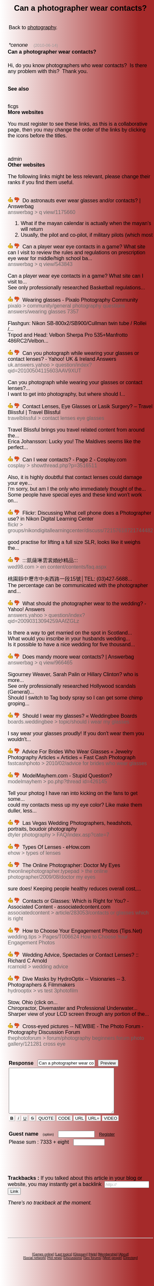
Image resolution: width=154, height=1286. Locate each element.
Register (106, 1143)
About (123, 1263)
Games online (43, 1263)
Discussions (72, 1266)
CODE (64, 1127)
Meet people (112, 1266)
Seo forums (92, 1266)
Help (92, 1263)
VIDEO (110, 1127)
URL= (94, 1127)
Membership (108, 1263)
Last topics (63, 1263)
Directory (130, 1266)
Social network (34, 1266)
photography (42, 27)
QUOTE (46, 1127)
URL (79, 1127)
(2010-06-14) (45, 45)
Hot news (54, 1266)
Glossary (80, 1263)
